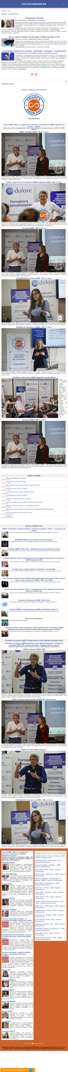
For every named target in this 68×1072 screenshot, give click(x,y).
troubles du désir (7, 33)
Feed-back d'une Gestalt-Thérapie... (16, 484)
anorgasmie (19, 28)
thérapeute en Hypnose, (17, 1043)
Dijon (45, 64)
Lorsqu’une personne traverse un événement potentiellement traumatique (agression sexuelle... (35, 534)
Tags (9, 11)
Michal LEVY (5, 967)
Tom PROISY (5, 1018)
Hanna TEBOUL (56, 28)
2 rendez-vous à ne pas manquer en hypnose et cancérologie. (34, 570)
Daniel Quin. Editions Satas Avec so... (19, 620)
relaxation (29, 29)
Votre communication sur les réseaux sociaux (18, 515)
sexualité (25, 31)
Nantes (54, 66)
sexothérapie (17, 31)
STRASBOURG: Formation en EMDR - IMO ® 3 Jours (34, 799)
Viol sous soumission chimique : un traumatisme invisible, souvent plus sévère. (16, 919)
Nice (58, 66)
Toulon (16, 71)
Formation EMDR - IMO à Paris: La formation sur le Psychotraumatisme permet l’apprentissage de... (36, 552)
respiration (37, 29)
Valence (33, 71)
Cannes (27, 64)
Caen (22, 64)
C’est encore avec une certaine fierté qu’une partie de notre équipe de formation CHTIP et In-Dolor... (36, 563)
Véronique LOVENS (44, 47)
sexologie (45, 29)
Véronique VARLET (7, 1028)
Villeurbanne (41, 71)
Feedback (8, 518)
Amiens (29, 63)
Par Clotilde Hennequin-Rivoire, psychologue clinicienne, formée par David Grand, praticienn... (35, 543)
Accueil (3, 11)
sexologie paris (58, 68)
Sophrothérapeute (27, 1043)
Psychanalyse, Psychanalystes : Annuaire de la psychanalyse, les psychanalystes (28, 512)
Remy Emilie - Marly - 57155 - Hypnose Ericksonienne (50, 869)
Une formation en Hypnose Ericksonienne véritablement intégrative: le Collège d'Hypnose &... (34, 602)
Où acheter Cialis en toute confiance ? (16, 491)
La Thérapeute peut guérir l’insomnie (16, 498)
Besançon (48, 63)
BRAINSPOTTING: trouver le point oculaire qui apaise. (34, 542)
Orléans (4, 68)
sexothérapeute (6, 31)
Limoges (12, 66)
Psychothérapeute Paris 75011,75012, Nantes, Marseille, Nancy (45, 1043)
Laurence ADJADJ (7, 898)
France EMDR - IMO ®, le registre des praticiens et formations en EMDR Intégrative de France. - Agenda (34, 126)
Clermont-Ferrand (37, 64)
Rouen (32, 68)
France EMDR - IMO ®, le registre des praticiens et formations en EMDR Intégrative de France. (16, 853)
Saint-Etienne (40, 68)
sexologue (52, 29)
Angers (35, 63)
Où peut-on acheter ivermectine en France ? (18, 501)
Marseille (23, 66)
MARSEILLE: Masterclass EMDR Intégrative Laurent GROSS (34, 380)
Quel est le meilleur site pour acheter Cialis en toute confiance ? (23, 505)
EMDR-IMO (46, 28)
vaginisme (35, 33)
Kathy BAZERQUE (7, 860)
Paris (9, 68)
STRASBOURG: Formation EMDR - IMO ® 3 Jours (34, 279)
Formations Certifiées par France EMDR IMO (34, 91)
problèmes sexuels (19, 29)
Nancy (49, 66)
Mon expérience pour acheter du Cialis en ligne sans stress (22, 488)
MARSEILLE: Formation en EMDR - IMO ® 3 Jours (34, 329)
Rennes (27, 68)
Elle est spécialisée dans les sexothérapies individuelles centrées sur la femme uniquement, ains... (36, 611)
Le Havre (58, 64)
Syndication (37, 1039)
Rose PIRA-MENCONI (8, 873)
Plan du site (28, 1039)
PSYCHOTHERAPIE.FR (34, 4)
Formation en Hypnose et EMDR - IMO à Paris (34, 601)
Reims (21, 68)
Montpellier (34, 66)
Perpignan (15, 68)
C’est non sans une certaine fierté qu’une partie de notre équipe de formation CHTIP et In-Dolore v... (36, 593)
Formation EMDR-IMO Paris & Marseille (18, 1070)
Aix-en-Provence (20, 63)
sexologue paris (20, 47)
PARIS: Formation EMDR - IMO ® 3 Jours (34, 133)
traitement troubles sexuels (38, 31)
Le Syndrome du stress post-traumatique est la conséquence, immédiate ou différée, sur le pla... (35, 631)
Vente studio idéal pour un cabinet (15, 481)
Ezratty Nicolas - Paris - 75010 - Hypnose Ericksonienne (50, 909)
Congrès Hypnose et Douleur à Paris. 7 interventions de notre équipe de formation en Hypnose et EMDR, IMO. (34, 591)
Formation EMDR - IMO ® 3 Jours (34, 229)
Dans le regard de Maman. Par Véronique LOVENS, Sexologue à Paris (34, 37)
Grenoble (51, 64)
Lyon (17, 66)
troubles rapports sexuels (22, 33)
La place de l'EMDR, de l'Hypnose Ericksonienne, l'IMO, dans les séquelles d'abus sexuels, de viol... (36, 583)
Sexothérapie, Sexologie (34, 18)
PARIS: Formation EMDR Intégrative (34, 749)
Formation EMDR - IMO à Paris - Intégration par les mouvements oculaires (34, 551)
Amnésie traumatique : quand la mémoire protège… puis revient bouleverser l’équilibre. (17, 952)
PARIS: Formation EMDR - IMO (34, 649)
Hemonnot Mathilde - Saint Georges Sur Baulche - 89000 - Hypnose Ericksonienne (49, 876)
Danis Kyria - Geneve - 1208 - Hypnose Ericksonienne (50, 884)
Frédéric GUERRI (7, 987)
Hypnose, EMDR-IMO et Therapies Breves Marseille (38, 1044)
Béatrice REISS (6, 1008)
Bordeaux (56, 63)
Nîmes (63, 66)
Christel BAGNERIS (7, 976)
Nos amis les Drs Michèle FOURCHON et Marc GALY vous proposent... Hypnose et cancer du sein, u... (37, 572)
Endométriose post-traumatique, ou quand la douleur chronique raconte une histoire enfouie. (16, 936)
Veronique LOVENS (21, 39)
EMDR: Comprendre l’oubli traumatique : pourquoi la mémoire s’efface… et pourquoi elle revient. (34, 532)
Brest (18, 64)
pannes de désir (6, 29)
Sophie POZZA (6, 884)
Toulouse (22, 71)
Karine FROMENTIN (8, 998)
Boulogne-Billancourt (8, 64)
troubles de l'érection (55, 31)
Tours (28, 71)
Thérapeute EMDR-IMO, (7, 1043)
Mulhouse (42, 66)
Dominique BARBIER (8, 909)
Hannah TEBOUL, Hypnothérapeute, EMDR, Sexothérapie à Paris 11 (34, 610)
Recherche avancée (7, 86)
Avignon (41, 63)
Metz (28, 66)
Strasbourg (9, 71)
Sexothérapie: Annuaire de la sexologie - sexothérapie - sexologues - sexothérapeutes (34, 52)
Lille (7, 66)
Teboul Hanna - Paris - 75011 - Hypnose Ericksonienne (50, 890)
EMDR (40, 28)
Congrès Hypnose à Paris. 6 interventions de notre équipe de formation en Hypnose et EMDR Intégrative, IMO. (34, 560)
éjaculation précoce (30, 28)
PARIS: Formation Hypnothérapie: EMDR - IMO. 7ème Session (34, 699)
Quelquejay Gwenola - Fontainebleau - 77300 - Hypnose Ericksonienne (48, 916)
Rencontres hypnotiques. (34, 619)
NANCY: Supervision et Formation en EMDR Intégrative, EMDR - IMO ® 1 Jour (34, 183)
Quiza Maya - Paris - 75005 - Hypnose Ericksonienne (49, 920)
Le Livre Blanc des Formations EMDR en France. (19, 494)
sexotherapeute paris (39, 69)
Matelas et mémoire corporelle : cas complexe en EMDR (21, 508)
